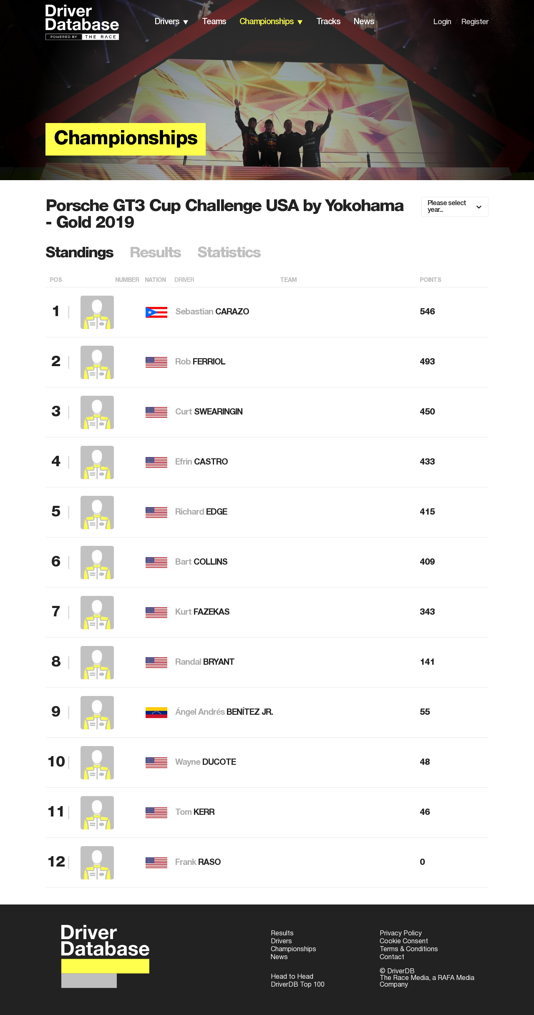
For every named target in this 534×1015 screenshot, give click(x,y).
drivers (167, 22)
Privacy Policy (401, 934)
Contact (392, 957)
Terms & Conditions (409, 949)
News (279, 957)
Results (282, 934)
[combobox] (428, 207)
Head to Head (292, 977)
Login (442, 22)
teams (214, 22)
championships (266, 22)
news (364, 22)
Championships (293, 949)
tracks (328, 22)
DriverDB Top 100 (298, 985)
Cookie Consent (404, 942)
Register (475, 22)
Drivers (281, 942)
